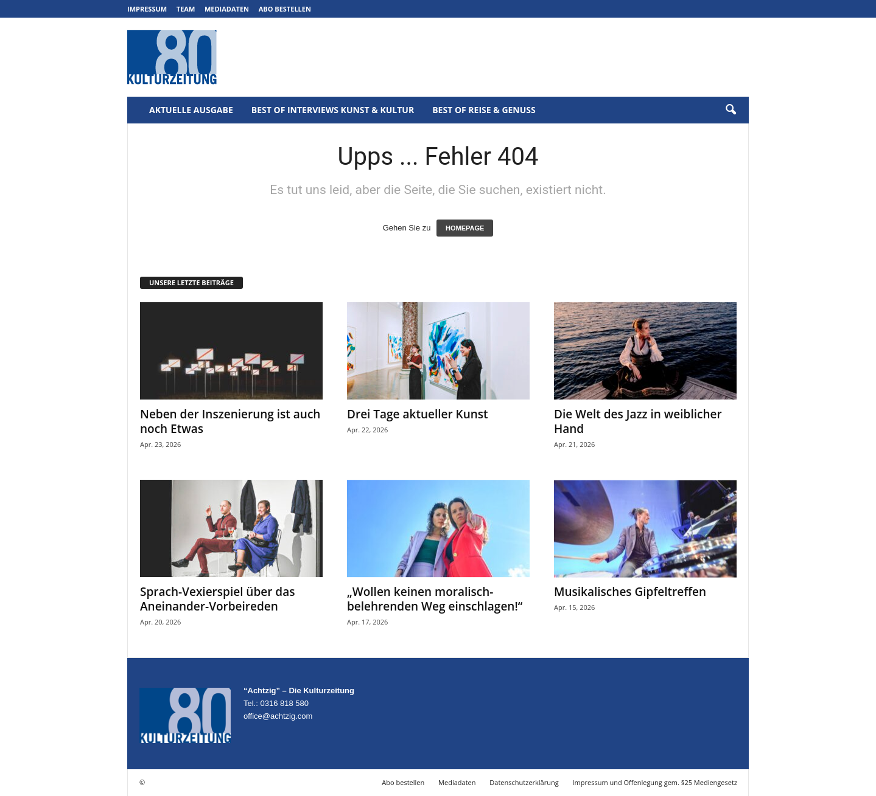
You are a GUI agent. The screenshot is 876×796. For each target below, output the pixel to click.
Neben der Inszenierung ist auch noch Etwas (230, 421)
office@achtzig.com (278, 716)
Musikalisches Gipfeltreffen (630, 592)
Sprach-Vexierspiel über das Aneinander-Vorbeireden (217, 599)
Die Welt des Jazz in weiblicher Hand (638, 421)
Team (186, 8)
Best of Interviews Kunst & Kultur (332, 110)
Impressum (147, 8)
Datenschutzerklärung (523, 782)
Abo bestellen (285, 8)
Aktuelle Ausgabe (191, 110)
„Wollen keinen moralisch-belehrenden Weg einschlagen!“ (434, 599)
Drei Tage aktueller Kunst (417, 414)
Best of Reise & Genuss (484, 110)
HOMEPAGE (465, 228)
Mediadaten (227, 8)
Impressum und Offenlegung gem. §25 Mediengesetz (655, 782)
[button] (730, 110)
